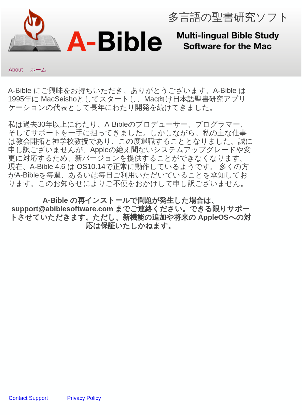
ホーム (38, 70)
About (16, 70)
